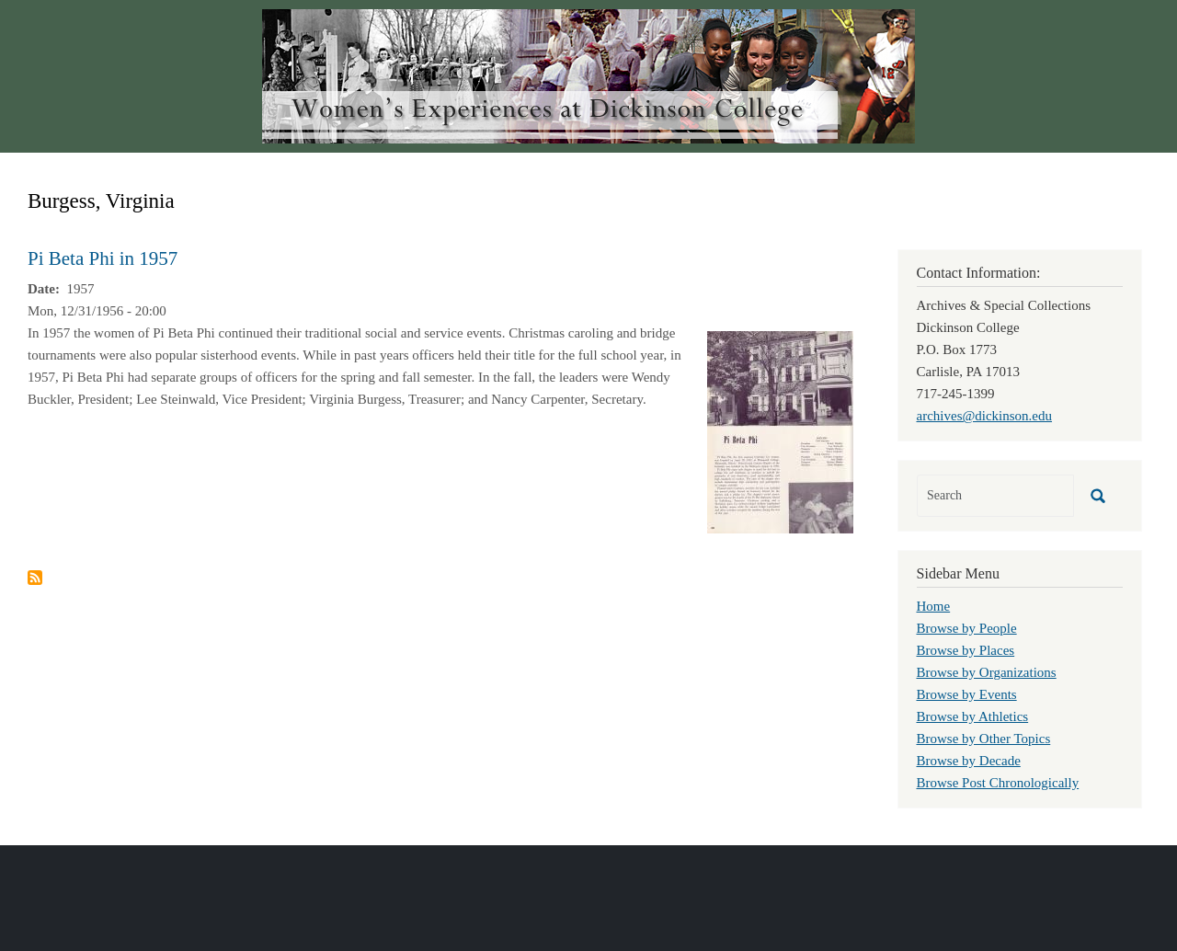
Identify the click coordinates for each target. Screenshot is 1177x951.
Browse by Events (967, 694)
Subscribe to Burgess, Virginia (35, 577)
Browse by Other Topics (984, 738)
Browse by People (967, 628)
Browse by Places (966, 650)
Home (934, 606)
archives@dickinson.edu (985, 415)
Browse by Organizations (987, 672)
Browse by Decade (969, 760)
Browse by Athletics (973, 716)
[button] (780, 430)
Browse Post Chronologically (998, 782)
